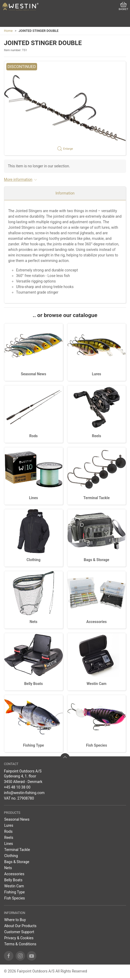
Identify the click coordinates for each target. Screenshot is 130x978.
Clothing (34, 560)
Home (8, 31)
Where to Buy (15, 920)
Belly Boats (33, 684)
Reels (96, 436)
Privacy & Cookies (18, 938)
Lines (33, 498)
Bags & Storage (96, 560)
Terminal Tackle (96, 498)
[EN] (20, 6)
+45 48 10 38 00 (17, 787)
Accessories (96, 622)
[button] (65, 108)
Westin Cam (96, 684)
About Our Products (20, 926)
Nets (33, 622)
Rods (33, 436)
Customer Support (19, 932)
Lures (96, 374)
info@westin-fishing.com (24, 793)
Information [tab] (65, 193)
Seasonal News (33, 374)
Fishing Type (33, 745)
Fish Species (96, 745)
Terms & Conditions (20, 944)
